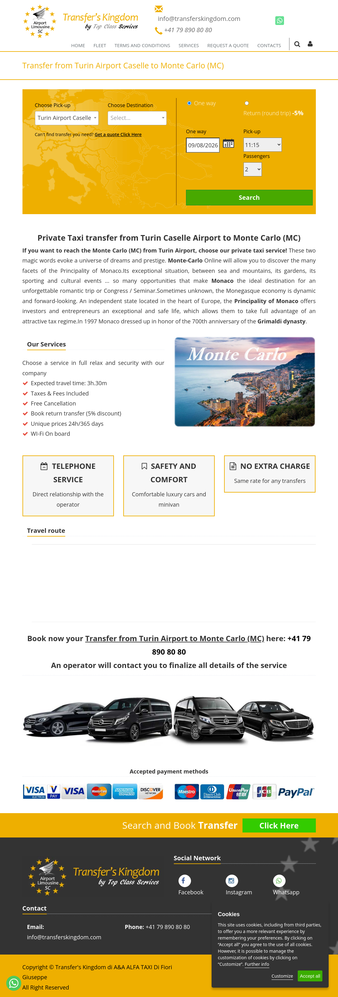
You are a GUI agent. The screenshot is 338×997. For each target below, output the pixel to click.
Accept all (310, 976)
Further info (257, 964)
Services (189, 45)
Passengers (256, 156)
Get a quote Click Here (118, 134)
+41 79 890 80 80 (167, 927)
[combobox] (67, 118)
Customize (282, 976)
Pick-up (251, 131)
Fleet (100, 45)
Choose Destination (130, 105)
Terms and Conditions (142, 45)
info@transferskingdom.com (64, 937)
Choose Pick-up (53, 105)
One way (205, 103)
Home (78, 45)
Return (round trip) (274, 113)
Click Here (279, 825)
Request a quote (228, 45)
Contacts (269, 45)
